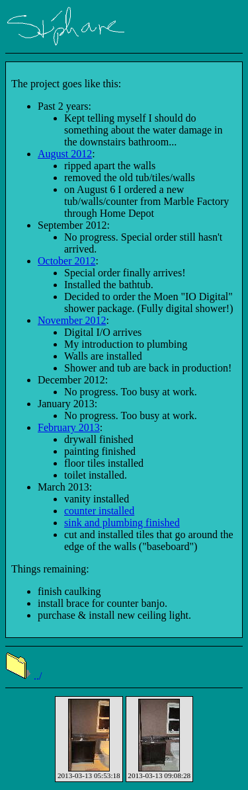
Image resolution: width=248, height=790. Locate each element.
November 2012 (72, 320)
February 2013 (69, 427)
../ (23, 676)
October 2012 (67, 260)
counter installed (99, 510)
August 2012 (65, 153)
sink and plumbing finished (122, 522)
